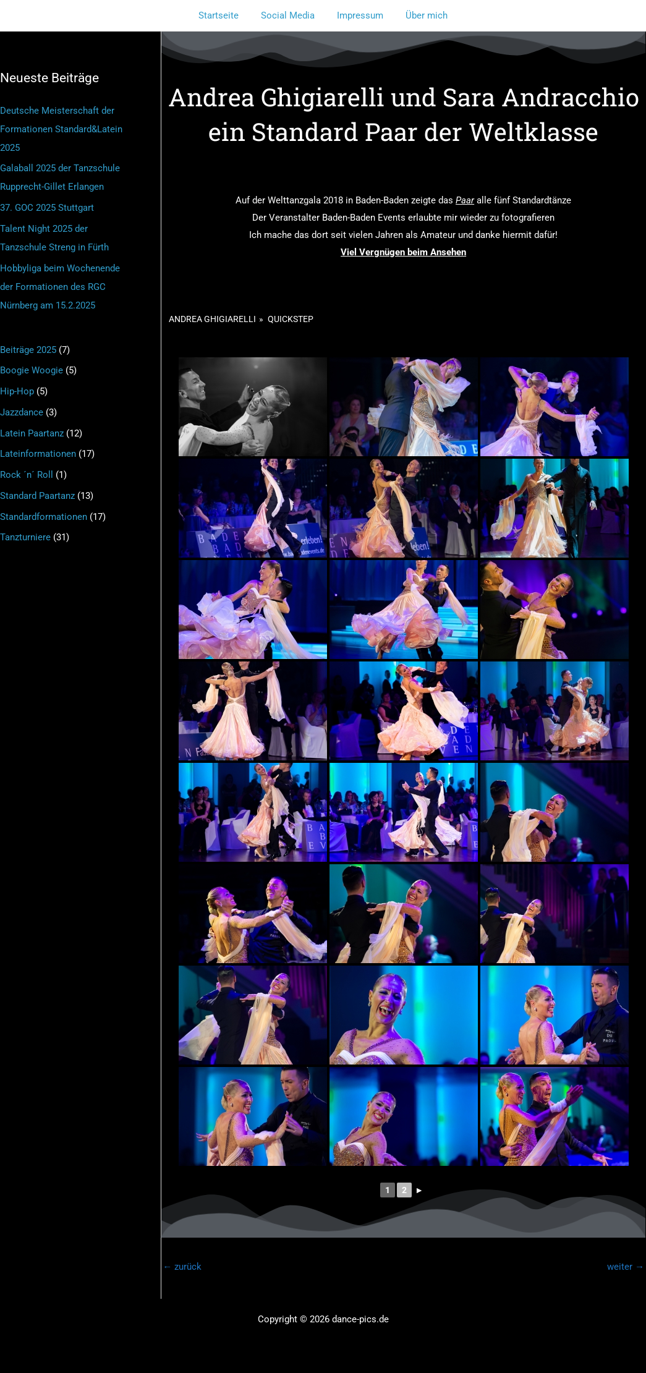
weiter (625, 1266)
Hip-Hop (17, 391)
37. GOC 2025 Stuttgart (47, 207)
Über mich (421, 15)
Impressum (358, 15)
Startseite (224, 15)
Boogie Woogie (31, 370)
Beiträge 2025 (28, 349)
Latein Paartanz (32, 433)
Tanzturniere (25, 537)
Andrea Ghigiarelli (212, 319)
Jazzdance (21, 412)
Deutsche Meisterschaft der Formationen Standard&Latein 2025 (61, 129)
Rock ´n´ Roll (26, 474)
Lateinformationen (38, 453)
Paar (465, 200)
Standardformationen (43, 516)
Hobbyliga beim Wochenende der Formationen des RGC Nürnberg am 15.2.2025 (60, 287)
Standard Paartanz (37, 495)
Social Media (290, 15)
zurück (182, 1266)
